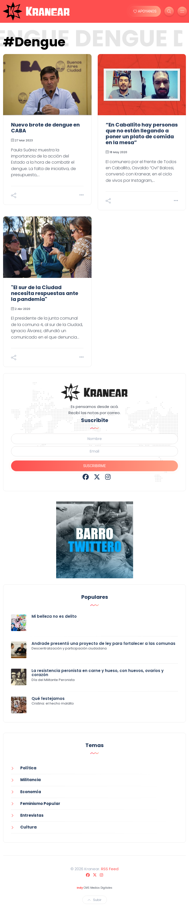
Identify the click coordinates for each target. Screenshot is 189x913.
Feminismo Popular (40, 803)
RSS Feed (109, 869)
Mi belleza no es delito (54, 616)
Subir (95, 899)
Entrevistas (32, 815)
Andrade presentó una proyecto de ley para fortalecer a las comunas (103, 643)
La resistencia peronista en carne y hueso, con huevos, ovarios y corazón (98, 673)
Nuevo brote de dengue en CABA (45, 127)
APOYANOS (144, 11)
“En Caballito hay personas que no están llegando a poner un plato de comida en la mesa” (142, 133)
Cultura (28, 827)
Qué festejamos (48, 698)
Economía (30, 791)
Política (28, 768)
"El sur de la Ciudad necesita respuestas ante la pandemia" (44, 293)
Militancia (30, 779)
